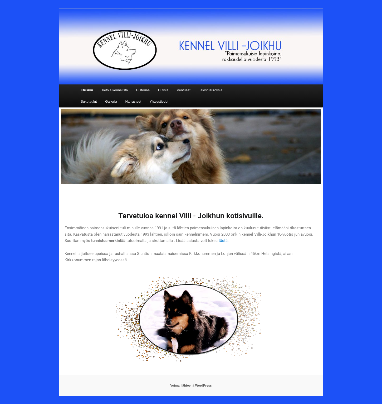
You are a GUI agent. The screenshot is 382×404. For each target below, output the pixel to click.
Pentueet (183, 90)
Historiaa (143, 90)
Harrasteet (133, 101)
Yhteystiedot (159, 101)
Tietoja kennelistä (114, 90)
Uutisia (163, 90)
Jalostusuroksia (210, 90)
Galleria (111, 101)
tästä (223, 240)
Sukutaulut (89, 101)
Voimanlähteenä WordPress (191, 385)
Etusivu (87, 90)
